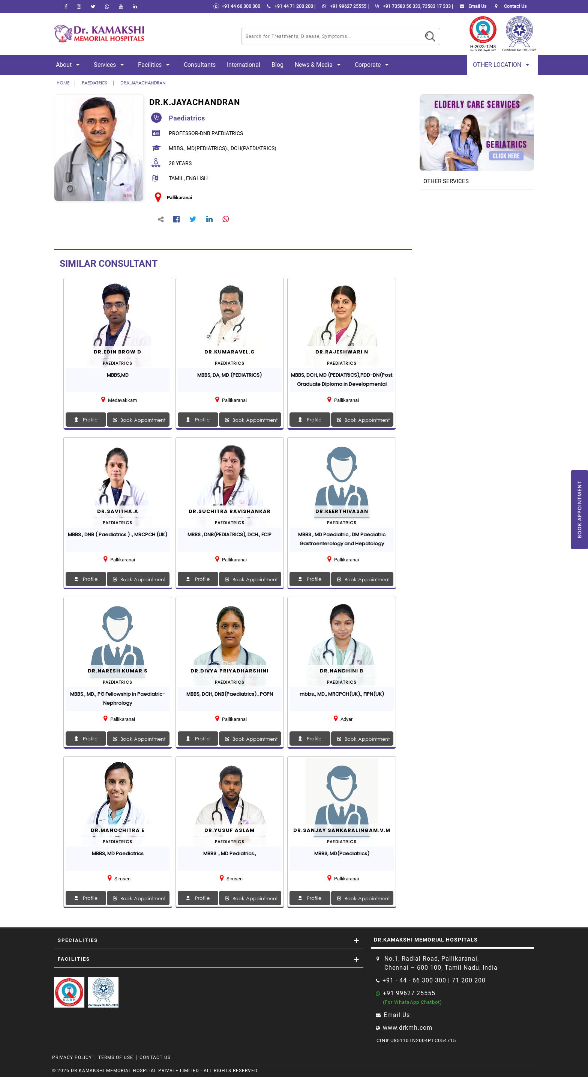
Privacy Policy (72, 1057)
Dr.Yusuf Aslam (229, 830)
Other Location (502, 64)
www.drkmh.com (407, 1027)
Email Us (471, 6)
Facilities (155, 64)
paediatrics (95, 82)
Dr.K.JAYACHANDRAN (142, 82)
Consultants (200, 64)
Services (110, 64)
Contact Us (155, 1057)
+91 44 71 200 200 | (289, 6)
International (243, 64)
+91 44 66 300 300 (236, 6)
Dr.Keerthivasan (341, 511)
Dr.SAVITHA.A (117, 511)
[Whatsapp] (107, 6)
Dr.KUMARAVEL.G (229, 351)
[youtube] (121, 6)
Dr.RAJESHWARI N (341, 351)
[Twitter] (93, 6)
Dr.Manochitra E (117, 830)
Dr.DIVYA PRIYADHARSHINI (229, 670)
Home (63, 82)
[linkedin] (135, 6)
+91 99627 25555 (409, 993)
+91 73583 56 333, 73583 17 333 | (412, 6)
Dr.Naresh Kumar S (118, 670)
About (69, 64)
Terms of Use (115, 1057)
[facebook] (66, 6)
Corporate (373, 64)
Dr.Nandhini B (341, 670)
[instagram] (79, 6)
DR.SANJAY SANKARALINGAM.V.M (341, 830)
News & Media (319, 64)
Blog (278, 64)
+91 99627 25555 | (344, 6)
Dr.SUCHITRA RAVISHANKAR (230, 511)
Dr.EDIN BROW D (117, 351)
